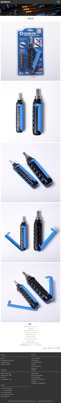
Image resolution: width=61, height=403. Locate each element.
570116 (58, 348)
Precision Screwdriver (36, 366)
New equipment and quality (7, 360)
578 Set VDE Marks (35, 377)
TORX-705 (3, 377)
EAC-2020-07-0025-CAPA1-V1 (38, 379)
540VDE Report (34, 373)
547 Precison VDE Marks (37, 375)
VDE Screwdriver (35, 360)
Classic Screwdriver (35, 358)
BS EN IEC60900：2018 (6, 379)
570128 (50, 348)
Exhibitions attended (5, 364)
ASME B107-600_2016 (6, 373)
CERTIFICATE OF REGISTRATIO (38, 383)
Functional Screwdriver (36, 362)
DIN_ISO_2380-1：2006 (6, 375)
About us (3, 358)
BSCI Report (34, 381)
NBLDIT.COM (50, 401)
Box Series (33, 364)
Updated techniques (5, 362)
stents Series (34, 368)
